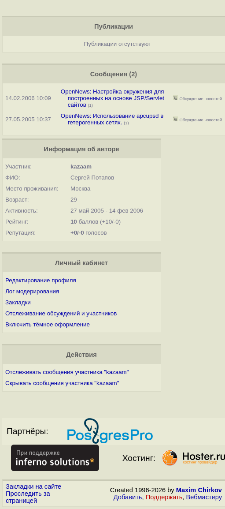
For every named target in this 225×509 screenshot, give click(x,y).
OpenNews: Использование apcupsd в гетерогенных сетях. (112, 119)
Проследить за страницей (28, 497)
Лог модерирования (32, 291)
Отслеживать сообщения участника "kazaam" (67, 372)
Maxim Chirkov (199, 490)
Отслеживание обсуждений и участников (61, 313)
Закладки (18, 302)
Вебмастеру (204, 497)
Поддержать (164, 497)
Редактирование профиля (40, 280)
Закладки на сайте (33, 486)
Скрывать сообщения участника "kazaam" (62, 383)
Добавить (128, 497)
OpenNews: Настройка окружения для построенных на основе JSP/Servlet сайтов (112, 98)
